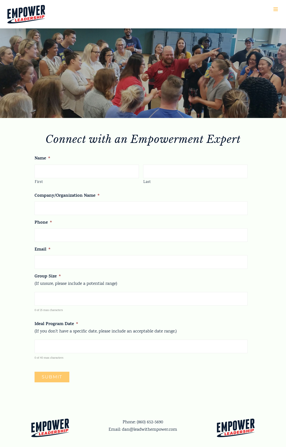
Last (147, 182)
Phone (43, 223)
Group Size (48, 277)
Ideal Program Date (56, 324)
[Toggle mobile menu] (276, 9)
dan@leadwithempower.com (149, 430)
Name (42, 159)
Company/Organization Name (67, 196)
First (39, 182)
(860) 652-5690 (150, 422)
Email (43, 250)
